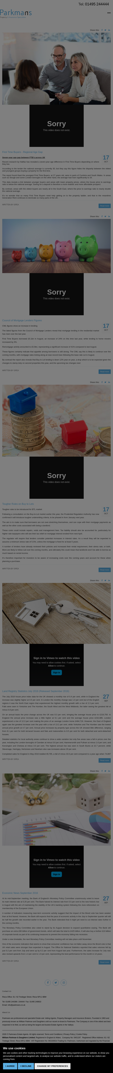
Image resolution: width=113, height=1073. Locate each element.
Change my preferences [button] (52, 1066)
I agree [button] (10, 1066)
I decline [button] (26, 1066)
